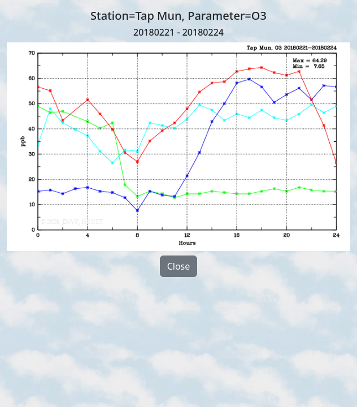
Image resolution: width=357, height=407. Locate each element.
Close (178, 266)
